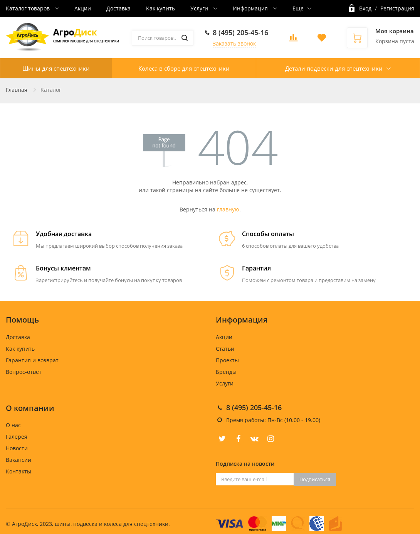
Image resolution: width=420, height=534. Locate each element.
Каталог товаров (28, 8)
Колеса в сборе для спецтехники (184, 68)
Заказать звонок (234, 43)
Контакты (18, 471)
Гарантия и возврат (32, 360)
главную (228, 209)
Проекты (227, 360)
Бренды (226, 371)
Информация (251, 8)
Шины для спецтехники (56, 68)
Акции (82, 8)
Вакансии (18, 459)
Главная (16, 89)
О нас (13, 425)
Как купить (160, 8)
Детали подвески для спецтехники (334, 68)
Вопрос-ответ (24, 371)
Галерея (16, 436)
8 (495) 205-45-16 (240, 32)
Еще (298, 8)
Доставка (118, 8)
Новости (17, 448)
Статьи (225, 348)
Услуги (200, 8)
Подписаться (314, 479)
